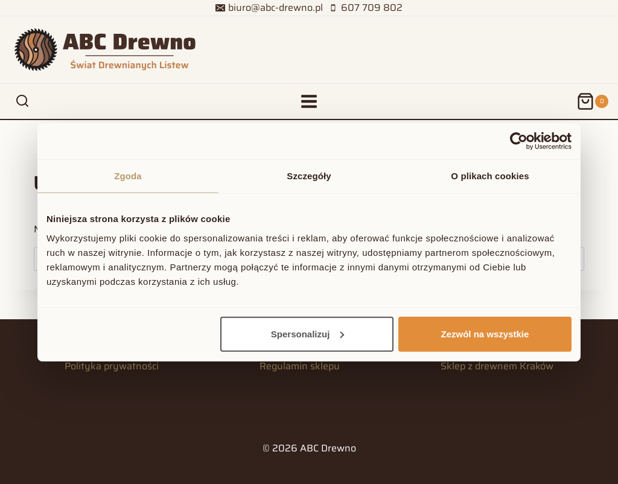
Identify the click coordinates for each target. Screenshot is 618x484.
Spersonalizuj (308, 333)
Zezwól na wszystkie (485, 333)
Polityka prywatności (112, 366)
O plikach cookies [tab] (490, 176)
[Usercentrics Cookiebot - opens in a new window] (519, 141)
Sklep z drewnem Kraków (497, 366)
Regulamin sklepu (300, 366)
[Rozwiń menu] (309, 101)
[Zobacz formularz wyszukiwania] (22, 101)
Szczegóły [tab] (309, 176)
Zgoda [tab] (128, 176)
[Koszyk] (592, 101)
